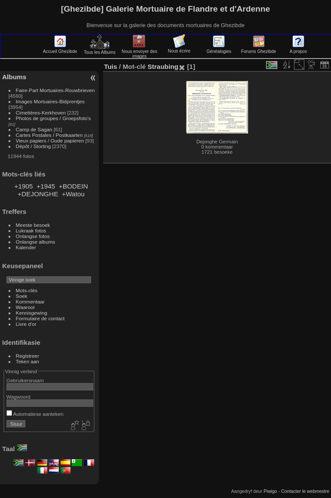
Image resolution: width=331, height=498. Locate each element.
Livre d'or (26, 324)
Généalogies (218, 49)
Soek (22, 296)
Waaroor (25, 307)
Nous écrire (179, 48)
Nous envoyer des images (139, 51)
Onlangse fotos (33, 236)
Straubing (162, 66)
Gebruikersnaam (25, 380)
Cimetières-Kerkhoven (41, 112)
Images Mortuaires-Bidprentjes (50, 101)
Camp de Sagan (34, 129)
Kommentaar (30, 301)
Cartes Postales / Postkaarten (49, 135)
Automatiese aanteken (35, 414)
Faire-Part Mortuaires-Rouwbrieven (55, 90)
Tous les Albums (100, 50)
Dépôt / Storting (33, 146)
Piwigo (270, 491)
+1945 (46, 186)
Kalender (26, 247)
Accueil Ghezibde (60, 49)
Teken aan (27, 361)
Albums (14, 76)
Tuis (110, 66)
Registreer (27, 356)
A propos (298, 49)
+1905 (23, 186)
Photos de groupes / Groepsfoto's (53, 118)
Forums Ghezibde (258, 49)
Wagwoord (18, 396)
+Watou (73, 194)
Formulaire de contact (40, 318)
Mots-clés (26, 290)
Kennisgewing (31, 313)
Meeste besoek (33, 225)
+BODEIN (73, 186)
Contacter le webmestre (305, 491)
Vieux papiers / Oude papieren (50, 140)
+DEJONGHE (38, 194)
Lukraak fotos (31, 230)
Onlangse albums (35, 241)
